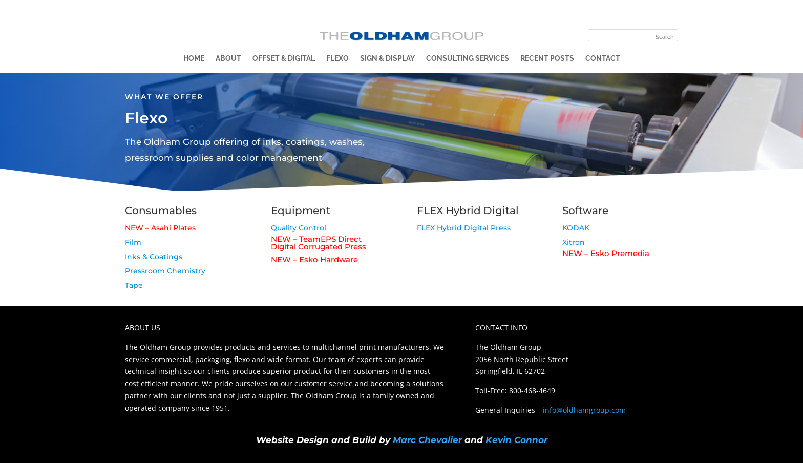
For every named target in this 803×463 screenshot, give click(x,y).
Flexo (337, 58)
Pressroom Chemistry (165, 271)
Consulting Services (467, 58)
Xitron (573, 242)
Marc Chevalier (427, 440)
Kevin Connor (516, 440)
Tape (134, 285)
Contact (602, 58)
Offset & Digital (283, 58)
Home (193, 58)
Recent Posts (547, 58)
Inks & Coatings (153, 256)
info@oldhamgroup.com (584, 410)
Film (133, 242)
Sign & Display (387, 58)
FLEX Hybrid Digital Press (464, 228)
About (228, 58)
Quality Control (298, 228)
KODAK (575, 228)
